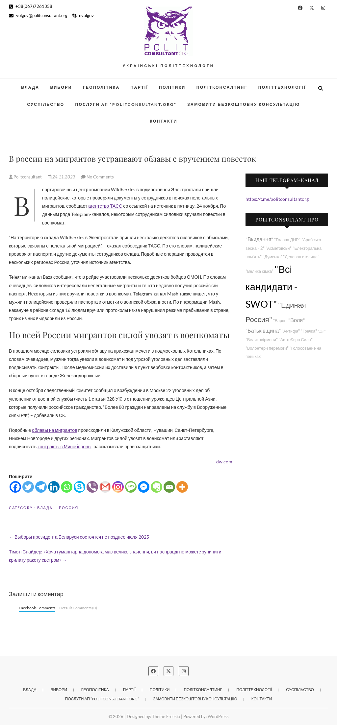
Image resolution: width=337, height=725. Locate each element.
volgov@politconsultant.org (38, 15)
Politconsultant (26, 176)
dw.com (224, 461)
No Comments (100, 176)
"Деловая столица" (301, 256)
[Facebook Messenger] (143, 487)
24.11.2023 (62, 176)
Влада (30, 87)
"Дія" (321, 331)
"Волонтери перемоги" (267, 348)
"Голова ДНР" (287, 239)
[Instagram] (118, 487)
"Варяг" (280, 320)
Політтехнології (282, 87)
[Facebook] (15, 487)
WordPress (218, 716)
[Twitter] (28, 487)
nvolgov (83, 15)
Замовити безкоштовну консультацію (243, 104)
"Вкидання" (259, 239)
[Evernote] (156, 487)
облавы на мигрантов (54, 430)
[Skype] (79, 487)
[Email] (169, 487)
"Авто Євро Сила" (296, 339)
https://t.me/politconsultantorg (277, 199)
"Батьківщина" (263, 330)
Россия (68, 507)
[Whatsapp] (66, 487)
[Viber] (92, 487)
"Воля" (296, 320)
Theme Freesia (166, 716)
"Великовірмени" (262, 339)
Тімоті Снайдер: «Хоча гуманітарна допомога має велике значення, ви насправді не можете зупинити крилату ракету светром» (115, 556)
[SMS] (131, 487)
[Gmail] (105, 487)
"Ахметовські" (279, 248)
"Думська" (272, 256)
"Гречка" (309, 331)
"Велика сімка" (259, 271)
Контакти (163, 121)
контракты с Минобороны (64, 446)
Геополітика (101, 87)
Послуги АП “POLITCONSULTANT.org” (126, 104)
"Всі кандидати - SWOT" (272, 286)
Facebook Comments (37, 607)
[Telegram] (41, 487)
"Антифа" (291, 331)
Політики (172, 87)
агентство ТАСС (105, 206)
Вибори (61, 87)
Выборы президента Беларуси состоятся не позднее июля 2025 (79, 537)
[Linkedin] (54, 487)
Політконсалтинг (221, 87)
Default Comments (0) (78, 607)
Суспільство (45, 104)
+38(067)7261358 (30, 6)
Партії (139, 87)
